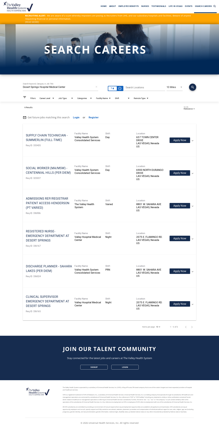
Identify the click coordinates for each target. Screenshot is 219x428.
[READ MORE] (32, 22)
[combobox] (58, 87)
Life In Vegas (176, 6)
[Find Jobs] (192, 88)
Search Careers (205, 6)
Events (189, 6)
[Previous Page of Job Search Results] (186, 327)
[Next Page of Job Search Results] (192, 327)
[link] (109, 140)
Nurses (145, 6)
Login (125, 367)
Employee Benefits (128, 6)
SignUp (94, 367)
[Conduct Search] (192, 87)
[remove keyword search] (96, 87)
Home (104, 6)
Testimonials (158, 6)
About (112, 6)
